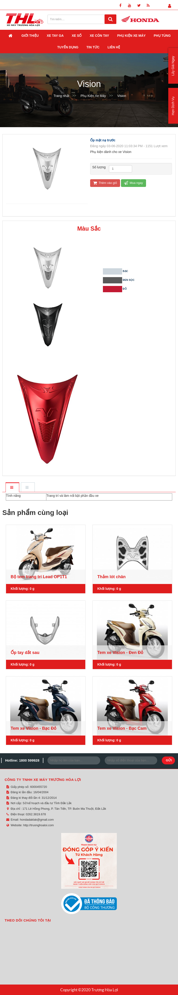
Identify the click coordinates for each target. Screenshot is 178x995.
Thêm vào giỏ (105, 183)
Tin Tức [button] (92, 47)
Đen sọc (119, 280)
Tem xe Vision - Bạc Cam (121, 728)
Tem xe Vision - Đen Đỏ (120, 652)
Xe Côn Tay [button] (99, 35)
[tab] (12, 487)
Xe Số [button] (77, 35)
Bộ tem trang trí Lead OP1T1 (39, 576)
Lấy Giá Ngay (173, 66)
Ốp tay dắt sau (25, 652)
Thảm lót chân (111, 576)
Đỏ (119, 289)
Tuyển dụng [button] (67, 47)
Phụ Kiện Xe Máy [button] (131, 35)
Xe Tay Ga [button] (55, 35)
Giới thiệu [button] (30, 35)
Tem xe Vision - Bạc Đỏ (33, 728)
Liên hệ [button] (114, 47)
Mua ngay (133, 183)
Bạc (119, 271)
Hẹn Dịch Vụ (173, 105)
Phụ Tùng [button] (162, 35)
